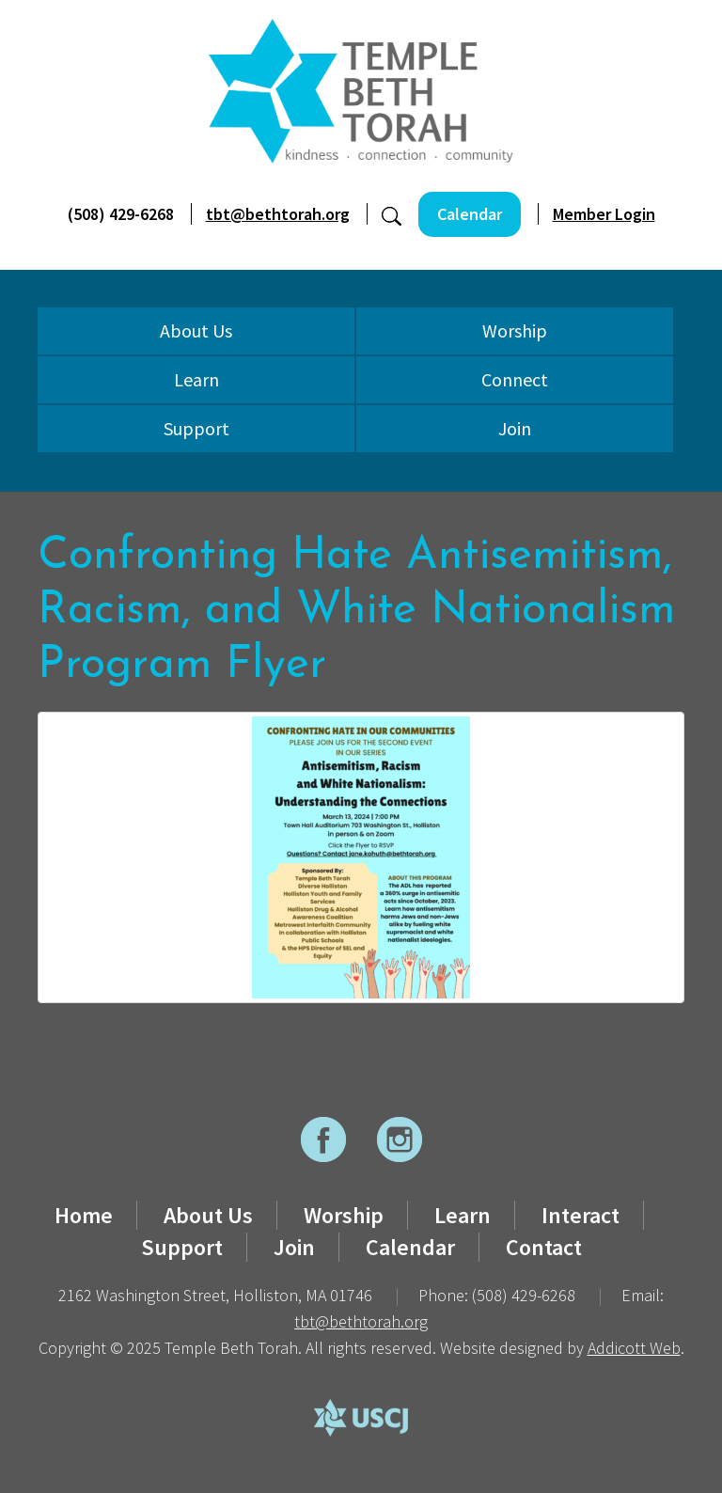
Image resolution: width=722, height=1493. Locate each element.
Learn (196, 379)
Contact (544, 1247)
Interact (581, 1215)
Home (84, 1215)
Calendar (469, 214)
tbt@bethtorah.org (278, 214)
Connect (514, 379)
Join (514, 428)
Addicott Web (634, 1348)
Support (196, 428)
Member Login (604, 214)
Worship (514, 330)
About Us (196, 330)
